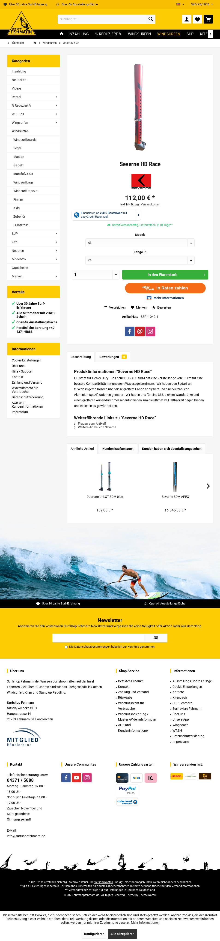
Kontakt (17, 377)
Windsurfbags (23, 182)
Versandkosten (103, 882)
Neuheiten (19, 80)
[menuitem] (200, 4)
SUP (15, 233)
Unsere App (180, 719)
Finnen (18, 199)
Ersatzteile (20, 225)
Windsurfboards (24, 139)
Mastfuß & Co (23, 174)
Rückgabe (125, 697)
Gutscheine (20, 268)
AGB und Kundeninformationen (27, 404)
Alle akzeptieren (122, 934)
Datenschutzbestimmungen (92, 646)
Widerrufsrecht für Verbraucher (25, 390)
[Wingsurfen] (139, 34)
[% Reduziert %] (108, 34)
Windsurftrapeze (25, 191)
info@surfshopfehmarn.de (26, 836)
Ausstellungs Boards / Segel (192, 681)
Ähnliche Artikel (82, 449)
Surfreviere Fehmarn (187, 708)
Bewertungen (113, 357)
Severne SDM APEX (175, 497)
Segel (17, 148)
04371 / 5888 (20, 780)
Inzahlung (19, 71)
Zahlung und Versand (27, 382)
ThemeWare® (147, 895)
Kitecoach (179, 697)
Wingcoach (180, 725)
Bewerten (161, 307)
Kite (14, 242)
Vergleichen (115, 307)
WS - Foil (18, 114)
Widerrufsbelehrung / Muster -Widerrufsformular (137, 717)
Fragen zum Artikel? (90, 423)
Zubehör (19, 216)
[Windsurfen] (168, 34)
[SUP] (190, 34)
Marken (17, 276)
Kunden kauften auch (118, 449)
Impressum (20, 412)
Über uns (18, 366)
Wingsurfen (20, 122)
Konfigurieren (94, 934)
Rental (16, 97)
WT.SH (177, 730)
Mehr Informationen (145, 922)
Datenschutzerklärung (28, 397)
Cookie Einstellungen (26, 360)
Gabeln (18, 165)
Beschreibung (81, 357)
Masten (18, 157)
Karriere (178, 692)
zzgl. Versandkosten (147, 204)
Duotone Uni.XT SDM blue (104, 497)
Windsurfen (20, 131)
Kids (16, 208)
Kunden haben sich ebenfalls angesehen (172, 449)
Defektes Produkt (130, 681)
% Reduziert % (21, 105)
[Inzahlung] (78, 34)
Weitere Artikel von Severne (95, 427)
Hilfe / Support (22, 371)
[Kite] (204, 34)
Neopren (18, 251)
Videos (16, 88)
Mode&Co (19, 259)
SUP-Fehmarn (182, 703)
